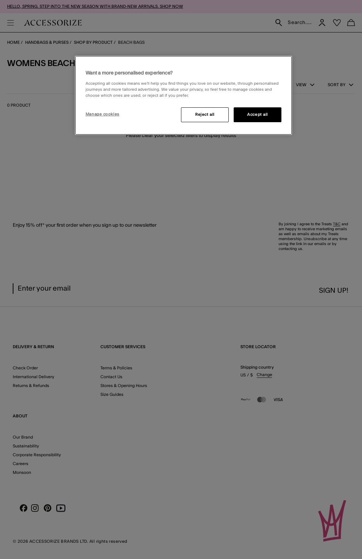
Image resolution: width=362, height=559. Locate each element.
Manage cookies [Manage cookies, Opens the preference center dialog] (102, 114)
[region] (183, 95)
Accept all (257, 115)
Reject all (205, 115)
